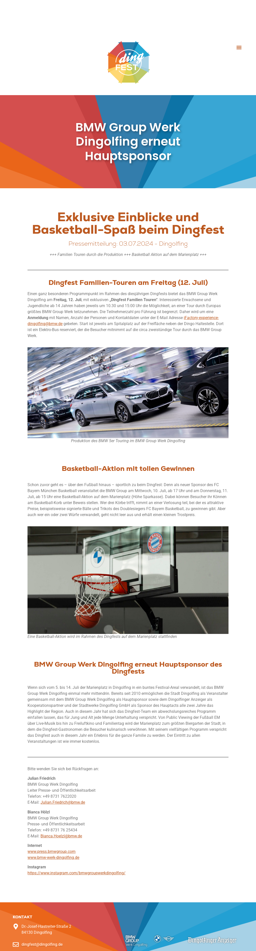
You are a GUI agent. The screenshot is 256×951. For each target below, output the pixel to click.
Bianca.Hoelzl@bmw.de (61, 836)
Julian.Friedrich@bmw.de (62, 802)
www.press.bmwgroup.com (52, 851)
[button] (239, 47)
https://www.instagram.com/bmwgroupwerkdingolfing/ (77, 873)
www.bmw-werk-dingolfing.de (53, 857)
